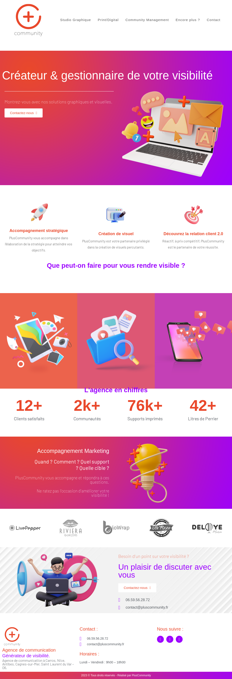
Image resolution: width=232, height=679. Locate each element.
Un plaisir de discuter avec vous (164, 570)
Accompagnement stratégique (39, 230)
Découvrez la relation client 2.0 (193, 234)
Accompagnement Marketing (73, 451)
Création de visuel (115, 234)
